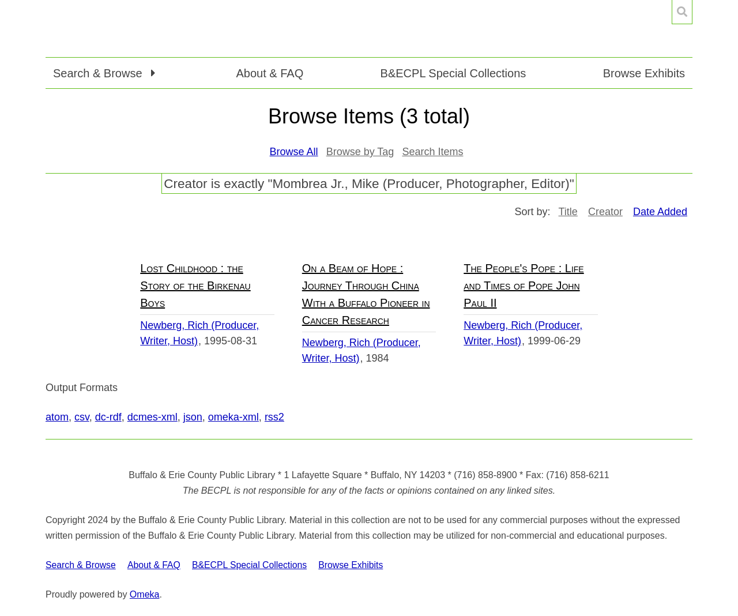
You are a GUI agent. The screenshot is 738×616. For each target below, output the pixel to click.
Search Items (432, 151)
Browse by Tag (360, 151)
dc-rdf (108, 417)
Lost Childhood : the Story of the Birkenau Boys (195, 285)
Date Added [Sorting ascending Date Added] (660, 211)
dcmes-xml (152, 417)
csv (81, 417)
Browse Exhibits (644, 73)
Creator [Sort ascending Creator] (605, 211)
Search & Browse (81, 565)
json (192, 417)
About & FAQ (269, 73)
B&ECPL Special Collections (453, 73)
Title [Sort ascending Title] (568, 211)
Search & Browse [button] (99, 73)
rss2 (274, 417)
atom (57, 417)
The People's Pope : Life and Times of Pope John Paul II (523, 285)
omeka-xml (233, 417)
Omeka (145, 594)
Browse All (294, 151)
